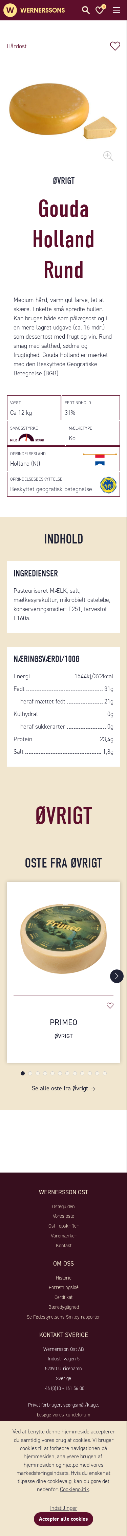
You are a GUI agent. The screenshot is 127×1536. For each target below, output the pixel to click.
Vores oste (63, 1216)
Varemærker (64, 1235)
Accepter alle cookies (63, 1518)
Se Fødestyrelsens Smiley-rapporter (63, 1317)
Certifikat (63, 1297)
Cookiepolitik (74, 1489)
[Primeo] (63, 935)
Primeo (63, 1028)
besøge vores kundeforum (63, 1414)
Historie (63, 1277)
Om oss (63, 1264)
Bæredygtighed (63, 1307)
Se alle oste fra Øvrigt (60, 1088)
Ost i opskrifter (63, 1225)
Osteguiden (63, 1206)
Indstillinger (63, 1508)
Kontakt (63, 1245)
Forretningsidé (64, 1287)
